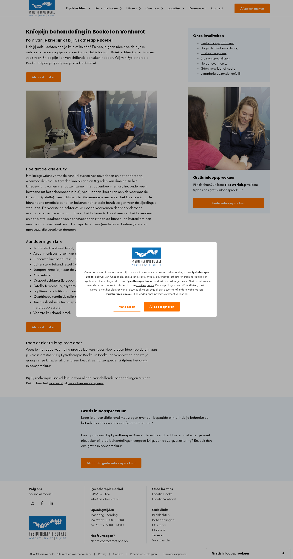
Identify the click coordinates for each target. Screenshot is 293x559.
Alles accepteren (161, 306)
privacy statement (164, 294)
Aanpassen (127, 306)
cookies (199, 276)
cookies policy (145, 285)
